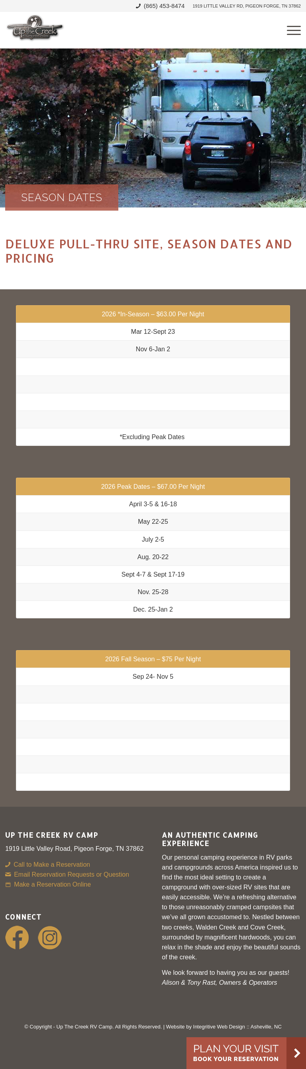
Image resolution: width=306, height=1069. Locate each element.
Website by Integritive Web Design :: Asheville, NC (224, 1027)
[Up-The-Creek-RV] (35, 30)
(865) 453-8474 (164, 5)
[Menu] (290, 30)
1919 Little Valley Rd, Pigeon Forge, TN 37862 (246, 6)
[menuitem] (244, 6)
